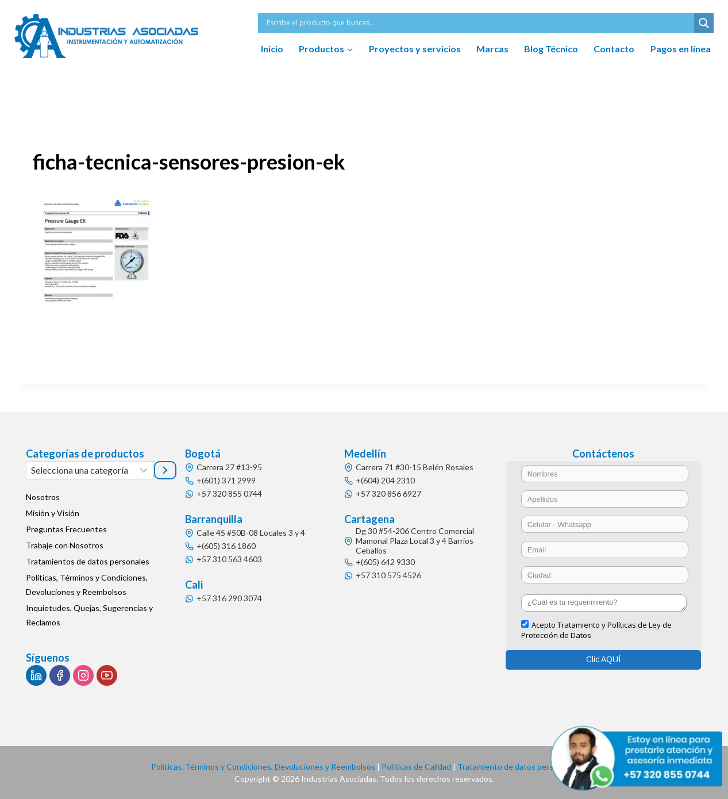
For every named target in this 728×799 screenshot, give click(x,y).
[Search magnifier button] (704, 23)
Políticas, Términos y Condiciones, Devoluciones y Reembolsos (87, 585)
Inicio (272, 48)
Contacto (614, 48)
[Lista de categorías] (90, 470)
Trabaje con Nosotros (64, 545)
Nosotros (43, 497)
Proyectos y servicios (415, 48)
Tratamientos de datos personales (87, 561)
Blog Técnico (551, 48)
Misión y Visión (52, 513)
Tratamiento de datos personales (517, 766)
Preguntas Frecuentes (66, 529)
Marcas (492, 48)
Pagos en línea (680, 48)
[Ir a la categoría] (165, 470)
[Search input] (479, 23)
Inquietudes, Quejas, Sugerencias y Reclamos (89, 615)
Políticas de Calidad (416, 766)
